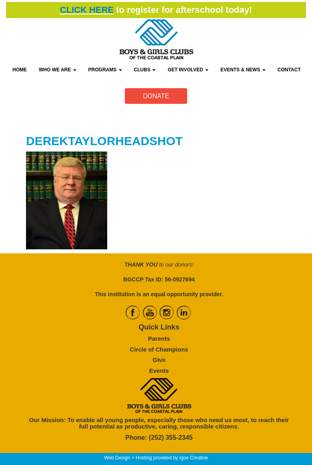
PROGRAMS (105, 70)
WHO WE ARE (57, 70)
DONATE (156, 96)
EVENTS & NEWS (243, 70)
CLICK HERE (87, 10)
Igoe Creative (193, 458)
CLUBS (145, 70)
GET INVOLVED (188, 70)
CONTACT (289, 70)
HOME (19, 70)
